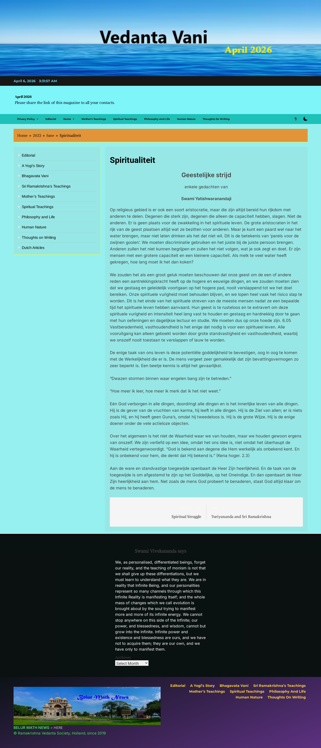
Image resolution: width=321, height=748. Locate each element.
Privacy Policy (26, 119)
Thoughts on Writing (216, 119)
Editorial (50, 119)
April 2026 (23, 96)
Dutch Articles (33, 248)
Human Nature (186, 119)
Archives (123, 657)
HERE (58, 728)
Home (67, 119)
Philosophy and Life (157, 119)
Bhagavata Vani (35, 176)
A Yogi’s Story (33, 166)
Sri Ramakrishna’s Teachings (46, 186)
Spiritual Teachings (125, 119)
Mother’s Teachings (94, 119)
